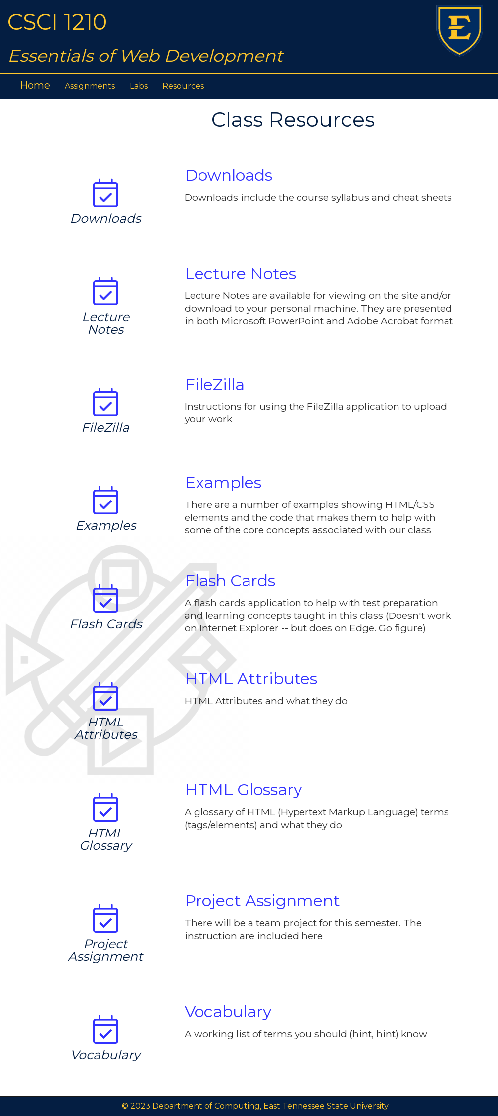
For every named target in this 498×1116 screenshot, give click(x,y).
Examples (223, 482)
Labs (139, 86)
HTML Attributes (251, 678)
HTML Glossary (243, 789)
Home (35, 85)
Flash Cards (230, 580)
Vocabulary (228, 1011)
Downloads (228, 175)
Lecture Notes (240, 273)
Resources (183, 86)
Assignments (90, 86)
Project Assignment (262, 900)
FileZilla (215, 384)
